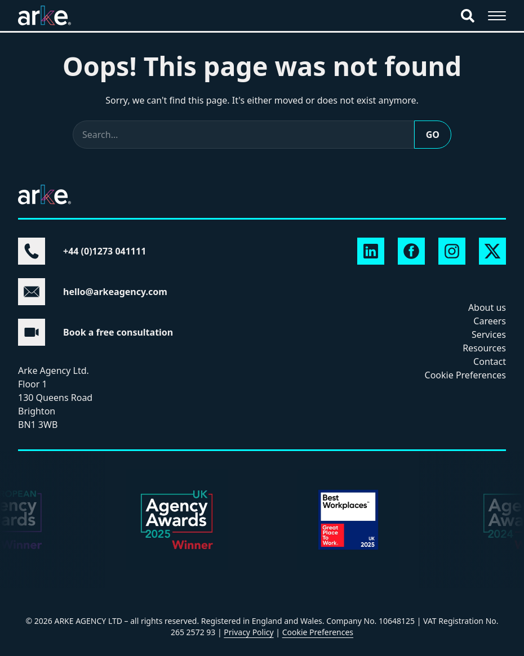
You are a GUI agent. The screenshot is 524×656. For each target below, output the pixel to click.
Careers (489, 321)
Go (432, 134)
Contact (489, 361)
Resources (484, 348)
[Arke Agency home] (44, 15)
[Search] (467, 16)
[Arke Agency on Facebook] (411, 251)
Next (25, 533)
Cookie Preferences (465, 375)
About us (487, 307)
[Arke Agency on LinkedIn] (370, 251)
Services (489, 334)
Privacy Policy (248, 632)
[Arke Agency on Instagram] (451, 251)
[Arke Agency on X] (492, 251)
